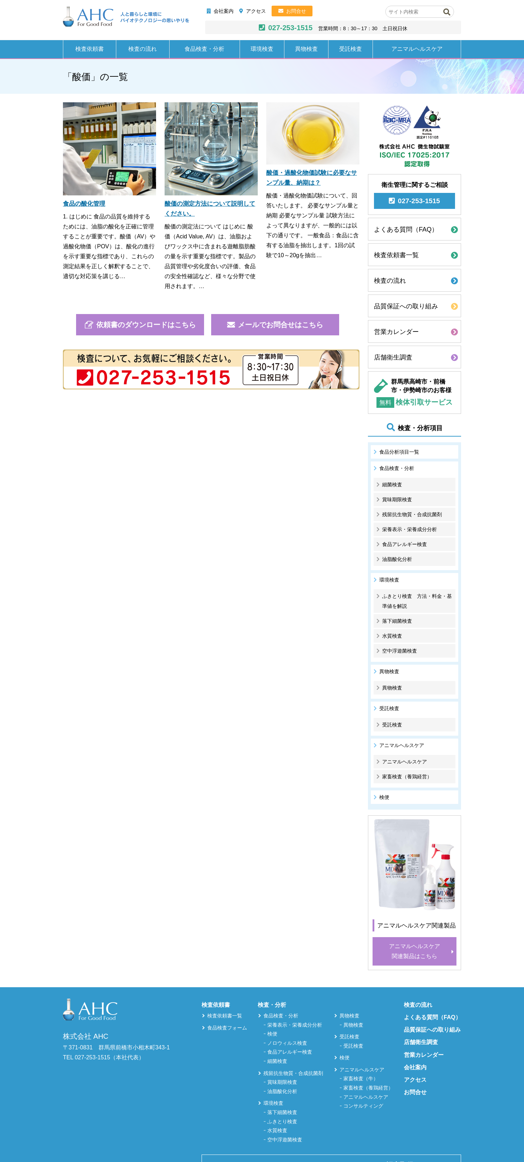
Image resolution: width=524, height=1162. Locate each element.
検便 (384, 797)
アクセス (256, 11)
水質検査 (392, 636)
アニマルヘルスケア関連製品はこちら (414, 951)
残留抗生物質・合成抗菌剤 (412, 514)
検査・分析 (272, 1005)
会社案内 (224, 11)
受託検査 (350, 49)
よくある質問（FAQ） (406, 229)
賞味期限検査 (397, 499)
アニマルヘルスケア (417, 49)
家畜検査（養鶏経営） (407, 776)
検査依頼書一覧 (396, 255)
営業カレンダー (396, 331)
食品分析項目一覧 (399, 452)
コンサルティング (363, 1106)
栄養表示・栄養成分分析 (409, 529)
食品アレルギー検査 (404, 544)
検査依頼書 (89, 49)
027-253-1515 (290, 28)
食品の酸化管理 (84, 203)
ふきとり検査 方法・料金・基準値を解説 (417, 601)
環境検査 (262, 49)
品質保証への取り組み (406, 306)
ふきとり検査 (282, 1121)
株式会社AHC (126, 16)
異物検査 (306, 49)
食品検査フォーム (227, 1028)
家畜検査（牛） (360, 1078)
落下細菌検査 (397, 621)
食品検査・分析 (204, 49)
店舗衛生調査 (393, 357)
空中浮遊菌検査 (399, 651)
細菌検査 (392, 484)
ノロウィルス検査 (287, 1043)
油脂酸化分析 (397, 559)
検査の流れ (142, 49)
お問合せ (296, 11)
